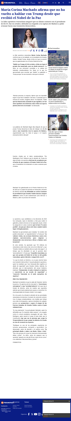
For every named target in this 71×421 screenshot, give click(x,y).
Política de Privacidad (17, 380)
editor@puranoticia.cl (5, 380)
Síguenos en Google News (6, 384)
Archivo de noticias (28, 378)
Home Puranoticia (28, 377)
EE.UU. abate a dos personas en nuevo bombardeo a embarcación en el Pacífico (57, 102)
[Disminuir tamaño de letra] (61, 3)
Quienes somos (16, 377)
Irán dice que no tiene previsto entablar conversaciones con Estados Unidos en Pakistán (57, 135)
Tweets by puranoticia (54, 374)
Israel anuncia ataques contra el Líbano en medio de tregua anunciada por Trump (58, 70)
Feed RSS (15, 378)
